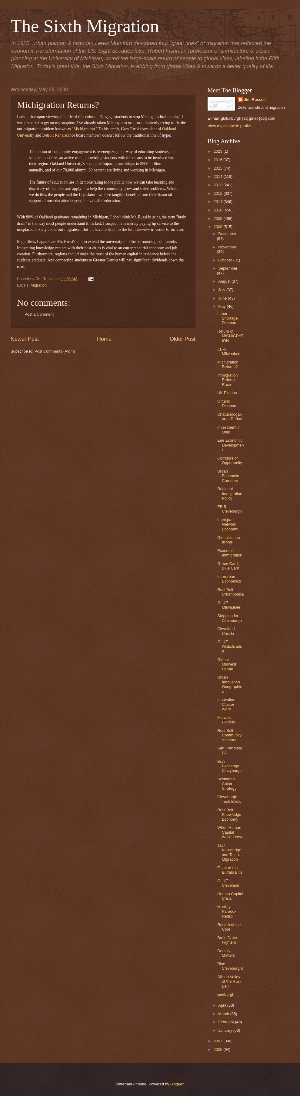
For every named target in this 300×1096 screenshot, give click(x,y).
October (225, 260)
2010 (218, 210)
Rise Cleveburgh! (230, 966)
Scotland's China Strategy (226, 784)
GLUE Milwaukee (228, 604)
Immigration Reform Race (227, 380)
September (227, 268)
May (222, 306)
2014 (218, 176)
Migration (39, 285)
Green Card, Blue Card (228, 565)
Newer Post (25, 339)
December (227, 233)
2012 (218, 193)
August (225, 281)
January (225, 1030)
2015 (218, 168)
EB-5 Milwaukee (228, 351)
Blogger (177, 1084)
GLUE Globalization (229, 646)
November (227, 247)
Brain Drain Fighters (227, 940)
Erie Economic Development (230, 445)
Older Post (182, 339)
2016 (218, 160)
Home (104, 339)
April (222, 1005)
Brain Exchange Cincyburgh (229, 766)
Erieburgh (225, 994)
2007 (218, 1041)
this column (87, 117)
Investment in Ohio (229, 429)
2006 (218, 1049)
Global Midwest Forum (226, 664)
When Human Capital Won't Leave (230, 832)
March (224, 1013)
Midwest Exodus (226, 719)
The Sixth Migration (85, 26)
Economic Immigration (229, 552)
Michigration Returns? (227, 364)
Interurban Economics (229, 578)
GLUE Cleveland (228, 883)
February (226, 1022)
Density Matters (226, 953)
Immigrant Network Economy (227, 524)
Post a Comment (39, 314)
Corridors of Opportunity (229, 460)
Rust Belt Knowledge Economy (229, 815)
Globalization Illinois (228, 539)
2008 (218, 226)
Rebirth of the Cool (229, 927)
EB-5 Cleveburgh (229, 508)
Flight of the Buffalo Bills (229, 870)
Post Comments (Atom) (55, 351)
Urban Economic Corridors (228, 476)
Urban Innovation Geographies (229, 684)
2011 (218, 201)
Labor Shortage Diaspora (227, 318)
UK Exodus (227, 392)
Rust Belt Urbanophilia (230, 591)
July (222, 289)
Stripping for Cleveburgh (229, 618)
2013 (218, 185)
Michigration (84, 129)
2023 (218, 151)
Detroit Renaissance (58, 135)
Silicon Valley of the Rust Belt (229, 981)
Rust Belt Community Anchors (229, 735)
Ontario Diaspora (227, 403)
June (223, 298)
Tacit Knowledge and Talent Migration (229, 852)
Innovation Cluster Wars (226, 704)
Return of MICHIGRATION (230, 336)
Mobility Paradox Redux (226, 911)
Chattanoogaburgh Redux (229, 416)
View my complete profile (229, 126)
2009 (218, 218)
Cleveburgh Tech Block (229, 799)
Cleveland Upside (226, 631)
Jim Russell (255, 99)
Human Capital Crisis (230, 896)
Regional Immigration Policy (229, 493)
